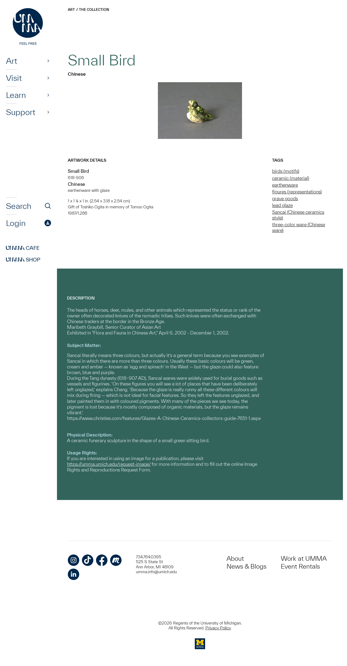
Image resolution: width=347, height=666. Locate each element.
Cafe (23, 248)
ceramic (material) (290, 178)
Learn (16, 95)
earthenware (285, 184)
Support (20, 112)
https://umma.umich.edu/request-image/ (109, 464)
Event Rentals (300, 566)
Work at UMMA (304, 558)
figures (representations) (297, 191)
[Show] (48, 60)
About (235, 558)
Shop (23, 260)
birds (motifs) (285, 171)
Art (11, 60)
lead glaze (282, 205)
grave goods (285, 198)
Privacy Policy (218, 628)
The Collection (94, 10)
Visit (14, 77)
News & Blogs (246, 566)
